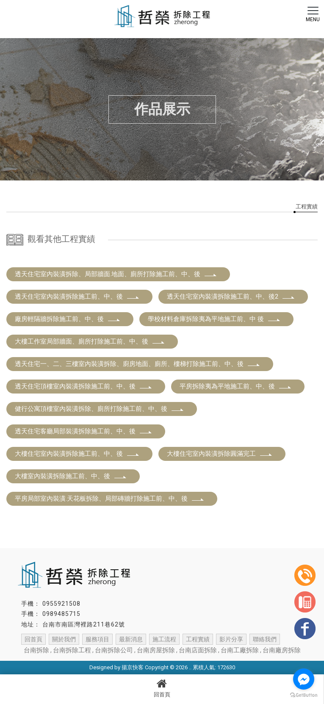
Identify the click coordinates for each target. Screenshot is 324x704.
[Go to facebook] (303, 679)
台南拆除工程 (72, 650)
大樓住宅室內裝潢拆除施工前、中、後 (77, 453)
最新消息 (131, 639)
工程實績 (307, 206)
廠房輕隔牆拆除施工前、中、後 (68, 319)
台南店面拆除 (198, 650)
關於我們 (64, 639)
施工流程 (164, 639)
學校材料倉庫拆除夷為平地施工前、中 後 (214, 319)
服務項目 (97, 639)
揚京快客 (133, 667)
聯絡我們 (265, 639)
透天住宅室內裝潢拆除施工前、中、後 (77, 296)
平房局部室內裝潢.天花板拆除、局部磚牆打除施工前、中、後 (110, 498)
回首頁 (161, 688)
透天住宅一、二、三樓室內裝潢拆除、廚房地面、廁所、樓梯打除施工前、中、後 (137, 364)
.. (190, 667)
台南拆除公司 (114, 650)
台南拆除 (36, 650)
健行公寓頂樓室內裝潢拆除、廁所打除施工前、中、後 (99, 409)
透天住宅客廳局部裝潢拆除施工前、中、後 (83, 431)
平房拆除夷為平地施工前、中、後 (236, 386)
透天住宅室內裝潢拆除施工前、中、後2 (231, 296)
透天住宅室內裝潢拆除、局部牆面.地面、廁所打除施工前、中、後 (116, 274)
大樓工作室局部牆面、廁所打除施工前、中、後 (90, 341)
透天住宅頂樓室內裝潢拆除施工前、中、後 (83, 386)
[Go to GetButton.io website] (303, 695)
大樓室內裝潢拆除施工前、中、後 (71, 476)
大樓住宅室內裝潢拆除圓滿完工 (220, 453)
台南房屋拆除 (156, 650)
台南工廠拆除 (240, 650)
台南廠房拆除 (282, 650)
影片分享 (231, 639)
